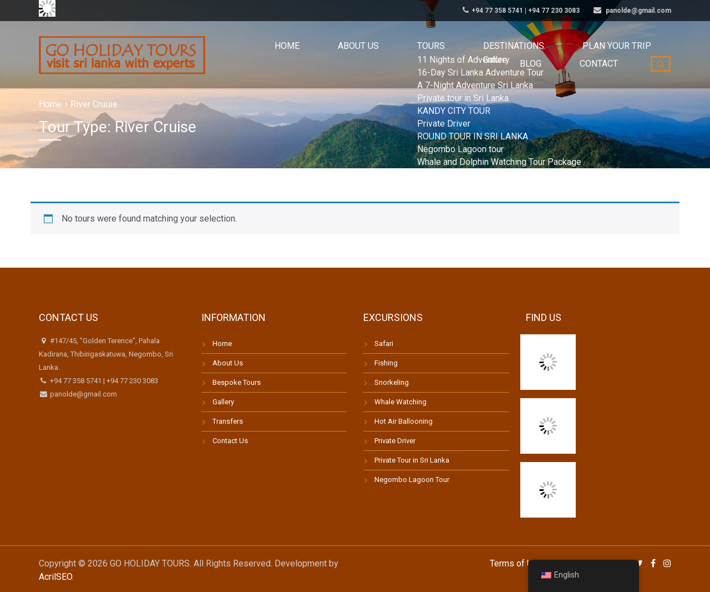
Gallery (223, 402)
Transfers (227, 421)
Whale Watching (400, 402)
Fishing (386, 363)
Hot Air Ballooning (403, 421)
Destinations (415, 55)
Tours (351, 55)
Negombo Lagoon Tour (411, 479)
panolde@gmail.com (82, 394)
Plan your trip (495, 55)
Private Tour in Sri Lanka (411, 460)
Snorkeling (391, 382)
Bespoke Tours (236, 382)
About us (297, 55)
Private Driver (394, 441)
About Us (227, 363)
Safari (383, 343)
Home (245, 55)
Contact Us (230, 441)
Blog (557, 55)
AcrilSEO (55, 576)
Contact (608, 55)
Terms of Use (516, 563)
